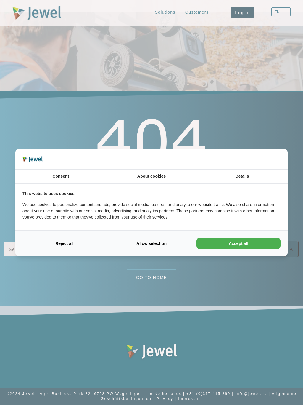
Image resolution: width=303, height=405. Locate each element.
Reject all (64, 243)
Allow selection (151, 243)
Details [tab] (242, 176)
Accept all (238, 243)
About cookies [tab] (151, 176)
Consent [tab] (60, 176)
